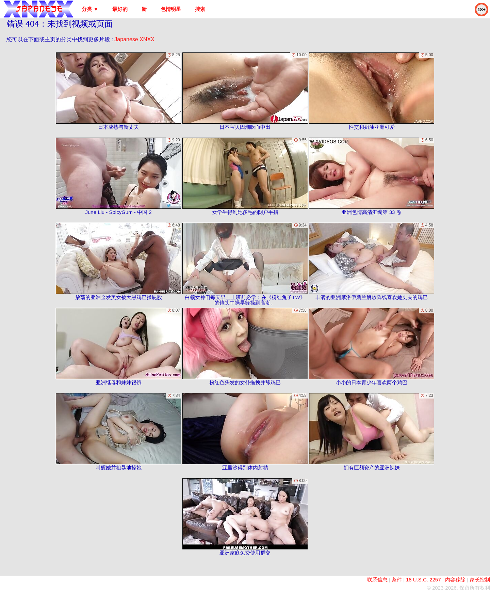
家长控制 (480, 579)
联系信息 (377, 579)
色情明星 (171, 9)
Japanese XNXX (134, 39)
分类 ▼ (90, 9)
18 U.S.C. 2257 (423, 579)
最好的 (120, 9)
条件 (397, 579)
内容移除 (455, 579)
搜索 (200, 9)
